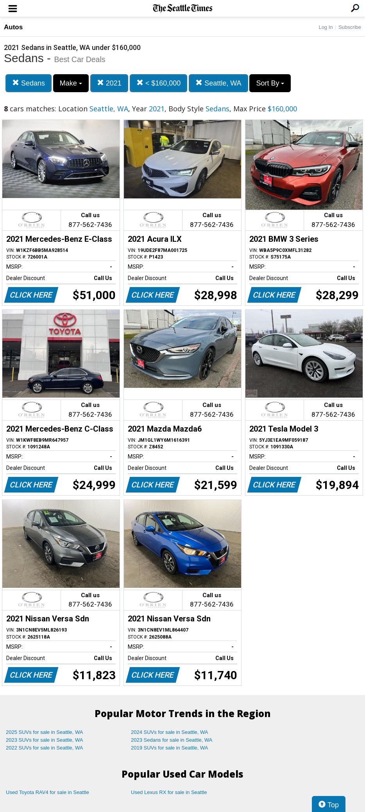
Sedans (28, 83)
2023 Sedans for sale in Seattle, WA (171, 740)
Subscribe (349, 27)
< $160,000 (158, 83)
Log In (325, 27)
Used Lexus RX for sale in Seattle (169, 792)
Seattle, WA (218, 83)
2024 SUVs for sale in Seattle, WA (169, 732)
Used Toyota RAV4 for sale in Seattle (47, 792)
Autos (13, 27)
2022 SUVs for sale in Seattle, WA (44, 748)
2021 (109, 83)
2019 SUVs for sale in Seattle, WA (169, 748)
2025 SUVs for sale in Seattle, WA (44, 732)
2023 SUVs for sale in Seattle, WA (44, 740)
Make (71, 83)
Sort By (270, 83)
